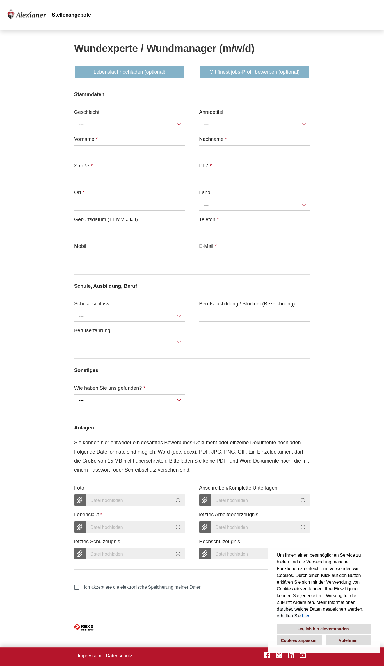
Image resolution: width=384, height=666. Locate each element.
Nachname (213, 139)
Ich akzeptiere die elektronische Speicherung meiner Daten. (138, 587)
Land (204, 192)
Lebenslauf (88, 514)
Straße (83, 166)
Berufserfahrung (92, 330)
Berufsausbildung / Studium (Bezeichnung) (247, 304)
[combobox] (129, 124)
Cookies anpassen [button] (299, 640)
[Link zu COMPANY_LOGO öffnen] (26, 15)
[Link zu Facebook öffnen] (267, 655)
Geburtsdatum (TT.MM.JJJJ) (106, 219)
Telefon (209, 219)
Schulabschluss (91, 304)
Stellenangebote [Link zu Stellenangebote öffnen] (71, 15)
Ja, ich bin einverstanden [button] (323, 628)
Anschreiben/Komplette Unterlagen (238, 488)
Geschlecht (86, 112)
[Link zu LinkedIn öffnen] (290, 655)
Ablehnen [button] (348, 640)
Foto (79, 488)
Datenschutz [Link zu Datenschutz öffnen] (119, 655)
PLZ (205, 166)
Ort (79, 192)
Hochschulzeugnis (219, 541)
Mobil (80, 246)
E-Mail (208, 246)
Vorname (86, 139)
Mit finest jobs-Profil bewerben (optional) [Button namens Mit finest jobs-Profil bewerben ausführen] (254, 72)
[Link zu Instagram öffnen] (279, 655)
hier (305, 615)
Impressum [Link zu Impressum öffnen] (89, 655)
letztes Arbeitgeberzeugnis (228, 514)
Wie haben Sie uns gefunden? (109, 388)
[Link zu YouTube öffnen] (302, 655)
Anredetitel (211, 112)
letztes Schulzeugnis (97, 541)
